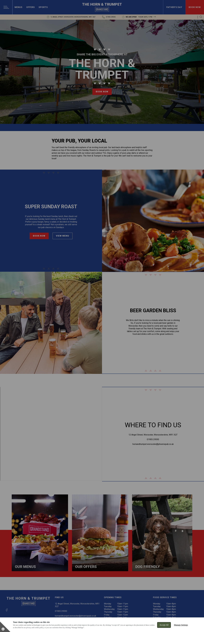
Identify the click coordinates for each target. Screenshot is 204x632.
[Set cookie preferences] (5, 627)
